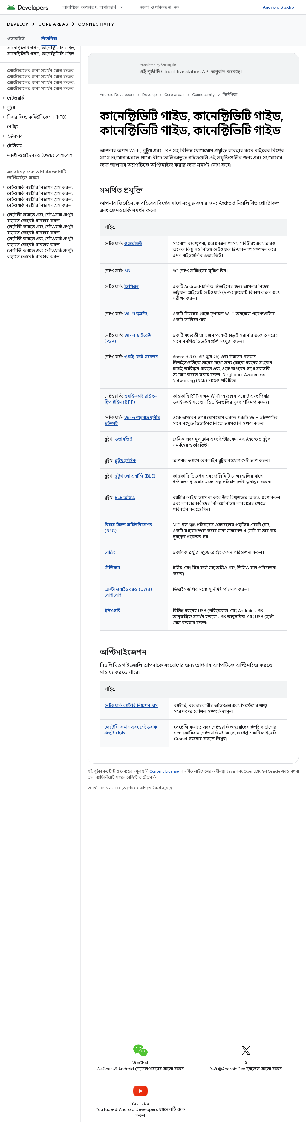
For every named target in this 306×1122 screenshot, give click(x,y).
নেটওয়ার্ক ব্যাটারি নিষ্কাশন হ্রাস (131, 705)
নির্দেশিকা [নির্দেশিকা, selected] (49, 38)
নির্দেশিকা (230, 94)
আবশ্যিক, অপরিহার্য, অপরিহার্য (89, 7)
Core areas (53, 24)
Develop (18, 24)
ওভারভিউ (16, 38)
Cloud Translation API (185, 72)
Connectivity (96, 24)
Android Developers (117, 94)
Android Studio (278, 7)
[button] (39, 98)
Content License (164, 771)
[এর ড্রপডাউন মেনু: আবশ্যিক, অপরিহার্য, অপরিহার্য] (124, 7)
